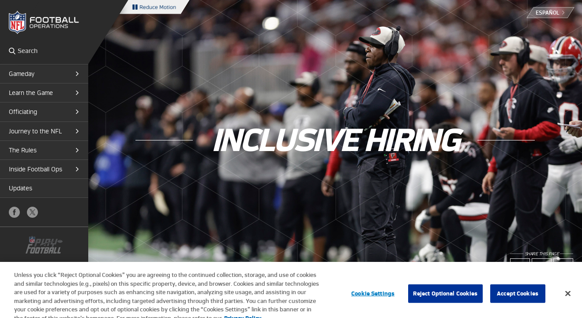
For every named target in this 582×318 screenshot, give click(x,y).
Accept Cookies (517, 296)
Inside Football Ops (35, 169)
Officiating (23, 111)
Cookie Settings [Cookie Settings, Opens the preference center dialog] (372, 296)
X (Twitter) (32, 212)
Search (12, 50)
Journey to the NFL (35, 131)
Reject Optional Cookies (445, 296)
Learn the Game (31, 92)
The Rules (23, 150)
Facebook (14, 212)
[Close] (568, 296)
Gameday (21, 73)
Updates (20, 188)
